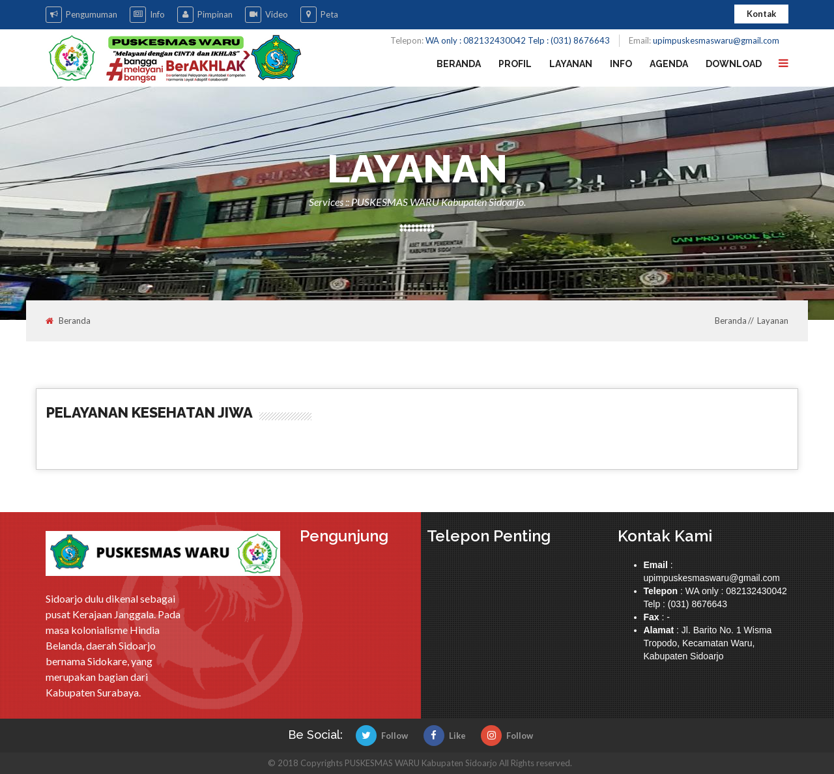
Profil (515, 64)
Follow (382, 735)
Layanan (570, 64)
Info (147, 15)
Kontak (761, 13)
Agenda (669, 64)
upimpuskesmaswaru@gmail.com (716, 40)
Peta (319, 15)
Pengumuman (81, 15)
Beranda (459, 64)
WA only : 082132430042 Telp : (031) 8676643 (517, 40)
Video (266, 15)
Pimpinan (205, 15)
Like (445, 735)
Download (734, 64)
